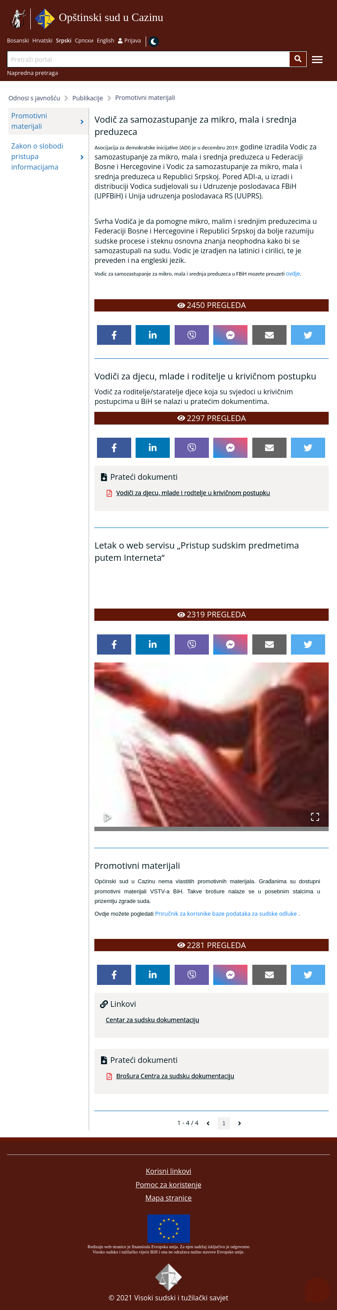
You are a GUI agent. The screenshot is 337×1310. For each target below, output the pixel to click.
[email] (269, 335)
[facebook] (114, 335)
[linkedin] (153, 335)
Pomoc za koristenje (168, 1185)
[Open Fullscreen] (315, 812)
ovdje (293, 273)
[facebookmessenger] (230, 335)
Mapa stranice (168, 1198)
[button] (211, 744)
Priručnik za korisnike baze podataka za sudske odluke (226, 913)
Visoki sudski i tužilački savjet (181, 1298)
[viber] (192, 335)
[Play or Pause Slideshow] (108, 812)
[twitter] (308, 335)
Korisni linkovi (168, 1171)
